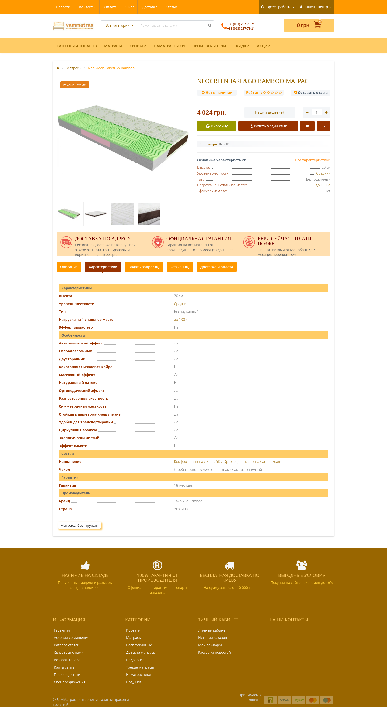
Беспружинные (139, 645)
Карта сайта (64, 667)
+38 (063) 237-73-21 (238, 28)
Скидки (241, 45)
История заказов (212, 637)
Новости (148, 7)
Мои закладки (210, 645)
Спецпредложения (70, 682)
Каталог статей (66, 645)
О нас (82, 7)
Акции (264, 45)
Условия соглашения (71, 637)
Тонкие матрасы (140, 667)
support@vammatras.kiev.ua (297, 645)
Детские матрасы (141, 652)
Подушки (133, 682)
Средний (323, 173)
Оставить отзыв (313, 92)
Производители (209, 45)
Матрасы (113, 45)
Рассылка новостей (214, 652)
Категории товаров (77, 45)
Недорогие (135, 659)
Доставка (103, 7)
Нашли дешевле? (269, 112)
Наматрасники (169, 45)
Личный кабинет (212, 630)
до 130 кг (323, 185)
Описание (68, 266)
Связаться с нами (69, 652)
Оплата (62, 7)
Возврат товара (67, 659)
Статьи (126, 7)
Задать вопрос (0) (144, 266)
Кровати (138, 45)
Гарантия (62, 630)
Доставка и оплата (216, 266)
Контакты (172, 7)
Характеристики (103, 266)
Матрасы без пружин (79, 525)
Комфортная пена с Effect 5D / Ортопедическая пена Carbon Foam (227, 461)
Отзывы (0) (180, 266)
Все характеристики (312, 160)
